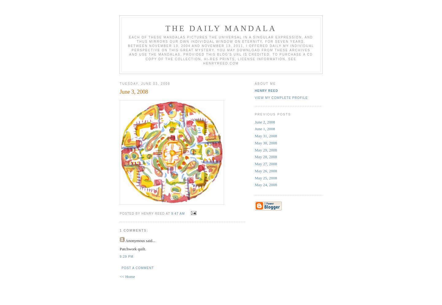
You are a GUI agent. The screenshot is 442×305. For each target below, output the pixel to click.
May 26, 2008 (266, 171)
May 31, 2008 (266, 136)
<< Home (127, 276)
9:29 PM (127, 256)
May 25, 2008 (266, 178)
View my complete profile (281, 98)
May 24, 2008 (266, 184)
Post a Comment (138, 268)
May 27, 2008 (266, 164)
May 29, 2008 (266, 150)
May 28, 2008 (266, 156)
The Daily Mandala (221, 28)
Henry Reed (266, 90)
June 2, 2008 (265, 122)
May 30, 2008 (266, 143)
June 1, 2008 (265, 129)
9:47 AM (178, 213)
